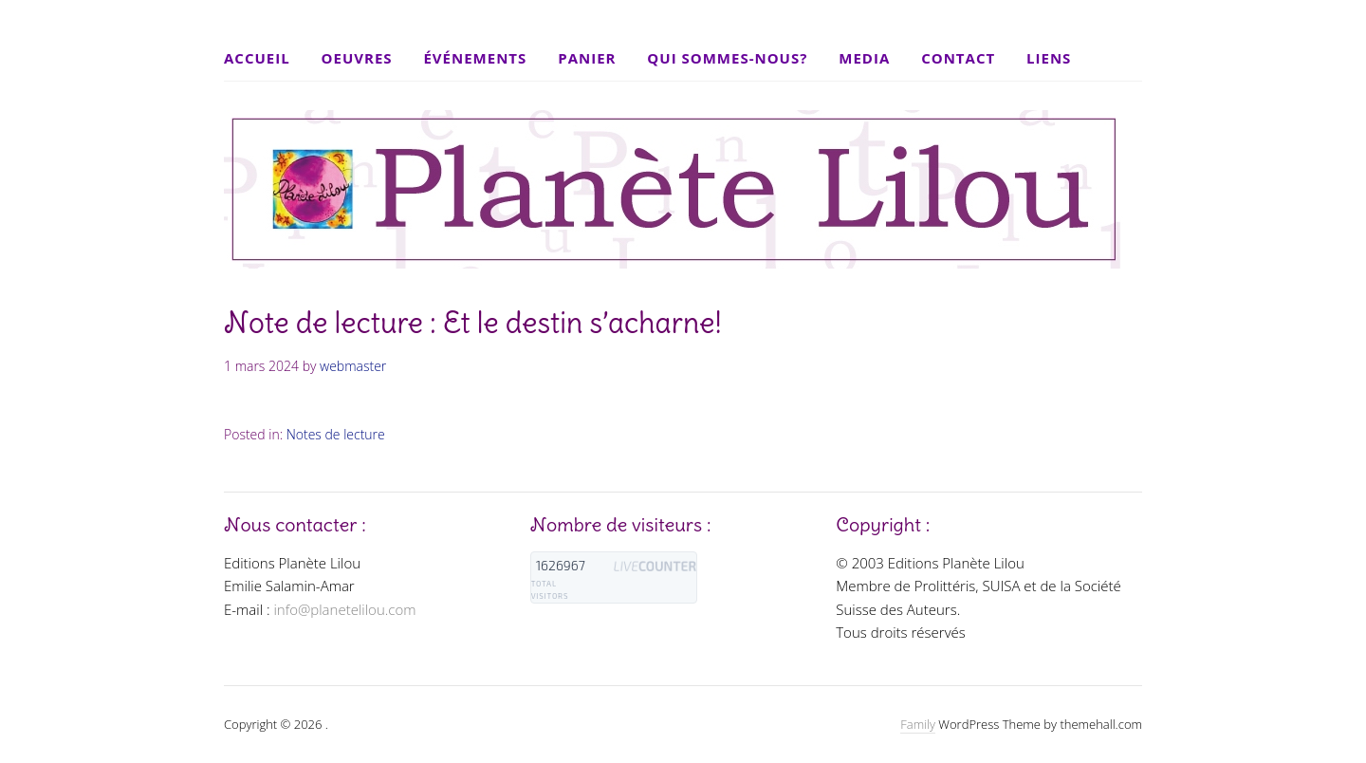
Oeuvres (357, 57)
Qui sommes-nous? (727, 57)
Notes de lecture (335, 434)
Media (864, 57)
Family (917, 724)
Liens (1048, 57)
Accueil (257, 57)
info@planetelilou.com (344, 609)
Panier (587, 57)
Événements (474, 57)
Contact (958, 57)
